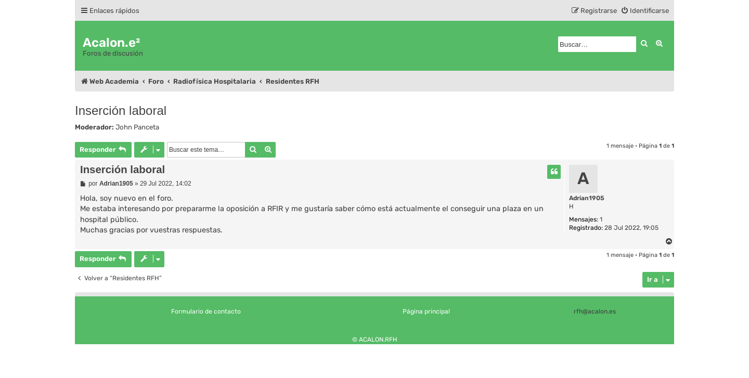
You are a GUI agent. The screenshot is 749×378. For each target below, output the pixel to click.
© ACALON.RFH (374, 339)
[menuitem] (645, 10)
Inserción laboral (120, 110)
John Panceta (137, 127)
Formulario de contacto (206, 311)
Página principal (426, 311)
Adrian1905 (586, 198)
